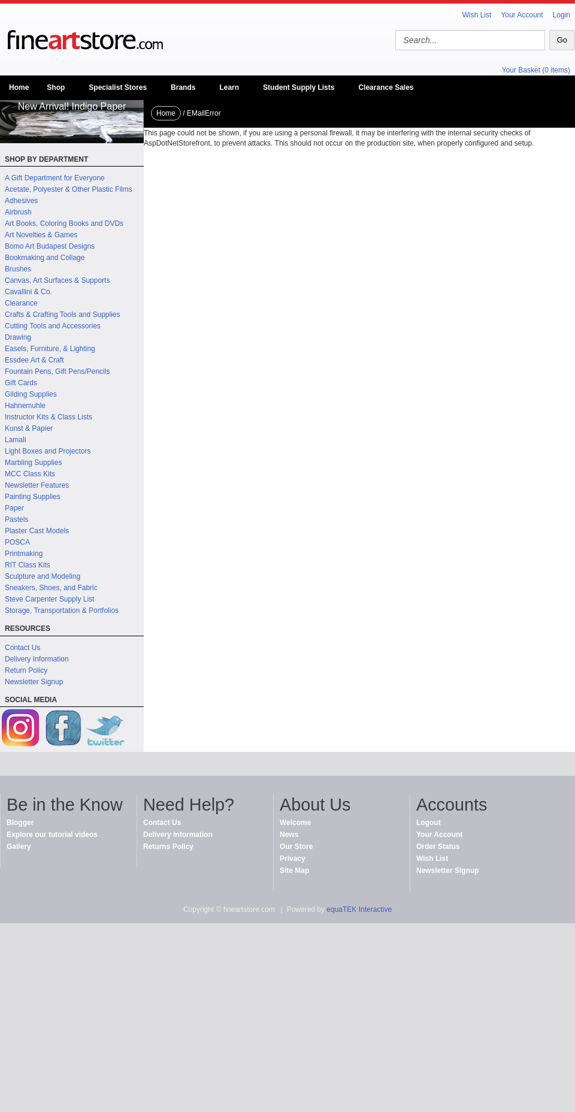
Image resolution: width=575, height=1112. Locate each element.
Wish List (477, 15)
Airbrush (18, 212)
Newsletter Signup (34, 682)
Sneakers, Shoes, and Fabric (51, 588)
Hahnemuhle (25, 405)
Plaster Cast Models (37, 531)
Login (561, 15)
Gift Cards (21, 383)
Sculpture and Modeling (42, 576)
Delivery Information (37, 659)
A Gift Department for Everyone (55, 178)
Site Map (294, 870)
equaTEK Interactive (359, 909)
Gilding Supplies (31, 394)
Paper (14, 508)
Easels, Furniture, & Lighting (50, 349)
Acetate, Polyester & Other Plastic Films (68, 189)
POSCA (17, 542)
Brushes (18, 269)
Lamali (15, 440)
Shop (56, 87)
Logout (428, 822)
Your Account (522, 15)
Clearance (21, 303)
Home (19, 87)
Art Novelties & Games (41, 235)
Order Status (438, 846)
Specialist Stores (118, 87)
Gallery (19, 846)
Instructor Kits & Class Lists (48, 417)
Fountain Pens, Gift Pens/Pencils (57, 371)
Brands (183, 87)
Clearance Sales (385, 87)
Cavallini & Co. (28, 292)
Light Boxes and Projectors (47, 451)
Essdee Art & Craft (34, 360)
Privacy (292, 858)
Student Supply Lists (298, 87)
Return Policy (26, 670)
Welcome (295, 822)
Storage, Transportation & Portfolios (62, 610)
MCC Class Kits (30, 474)
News (289, 834)
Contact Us (22, 647)
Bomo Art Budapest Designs (50, 246)
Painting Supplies (32, 496)
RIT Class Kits (27, 565)
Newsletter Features (37, 485)
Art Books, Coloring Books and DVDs (64, 223)
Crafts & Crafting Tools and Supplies (62, 314)
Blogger (20, 822)
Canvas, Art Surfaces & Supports (57, 280)
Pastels (16, 519)
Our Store (296, 846)
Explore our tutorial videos (52, 834)
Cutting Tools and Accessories (53, 326)
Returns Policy (168, 846)
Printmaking (24, 553)
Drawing (18, 337)
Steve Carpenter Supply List (49, 599)
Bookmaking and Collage (44, 257)
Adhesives (21, 201)
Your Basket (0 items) (536, 70)
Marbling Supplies (33, 462)
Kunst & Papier (29, 428)
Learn (229, 87)
